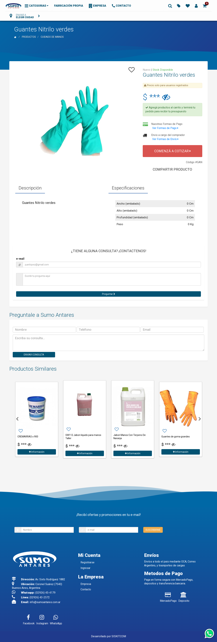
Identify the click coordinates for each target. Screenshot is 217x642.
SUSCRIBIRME (153, 529)
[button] (204, 5)
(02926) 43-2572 (39, 597)
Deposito (183, 596)
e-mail (20, 258)
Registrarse (87, 562)
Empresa (86, 584)
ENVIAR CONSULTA (34, 354)
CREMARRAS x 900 (27, 436)
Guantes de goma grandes (175, 436)
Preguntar (108, 294)
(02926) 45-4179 (45, 592)
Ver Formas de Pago (165, 128)
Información (36, 451)
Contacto (86, 589)
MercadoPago (168, 596)
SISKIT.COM (119, 636)
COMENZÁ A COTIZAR (172, 151)
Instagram (42, 619)
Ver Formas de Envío (165, 139)
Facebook (29, 619)
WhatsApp (56, 619)
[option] (37, 419)
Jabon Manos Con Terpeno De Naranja (129, 436)
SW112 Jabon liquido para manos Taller (83, 436)
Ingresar (85, 568)
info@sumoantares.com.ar (45, 602)
